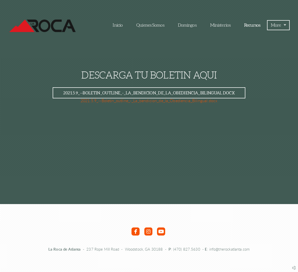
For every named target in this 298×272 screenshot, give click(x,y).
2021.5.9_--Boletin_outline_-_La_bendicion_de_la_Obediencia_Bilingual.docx (149, 101)
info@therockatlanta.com (229, 249)
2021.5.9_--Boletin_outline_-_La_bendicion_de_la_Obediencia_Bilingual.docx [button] (149, 93)
